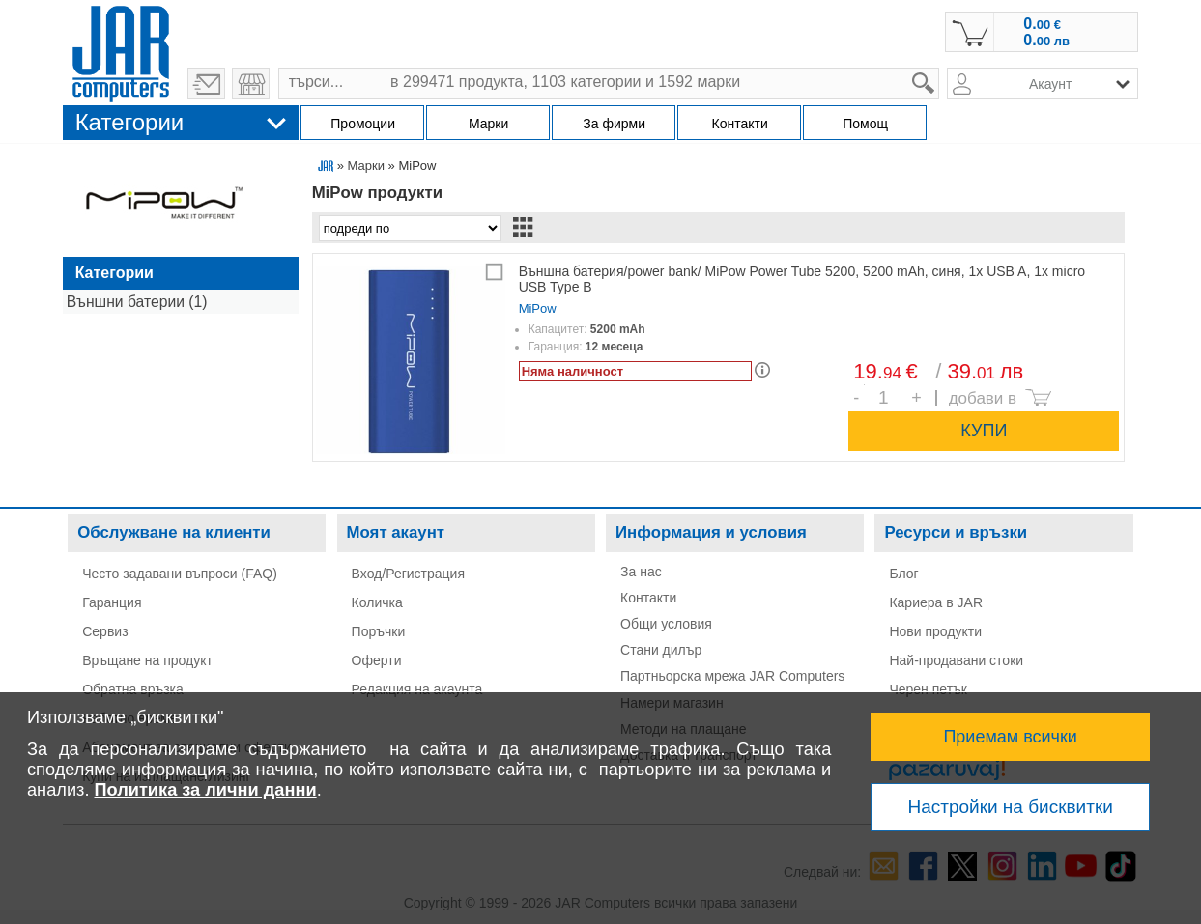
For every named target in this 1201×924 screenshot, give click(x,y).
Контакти (648, 597)
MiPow (538, 308)
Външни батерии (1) (137, 302)
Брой (864, 384)
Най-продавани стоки (956, 660)
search (939, 68)
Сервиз (105, 631)
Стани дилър (660, 650)
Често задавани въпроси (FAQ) (179, 573)
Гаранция (111, 602)
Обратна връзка (133, 689)
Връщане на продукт (147, 660)
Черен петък (928, 689)
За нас (641, 571)
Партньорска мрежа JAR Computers (732, 676)
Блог (903, 573)
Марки (366, 165)
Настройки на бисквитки (1009, 807)
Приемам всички (1010, 736)
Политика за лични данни (206, 789)
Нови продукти (935, 631)
